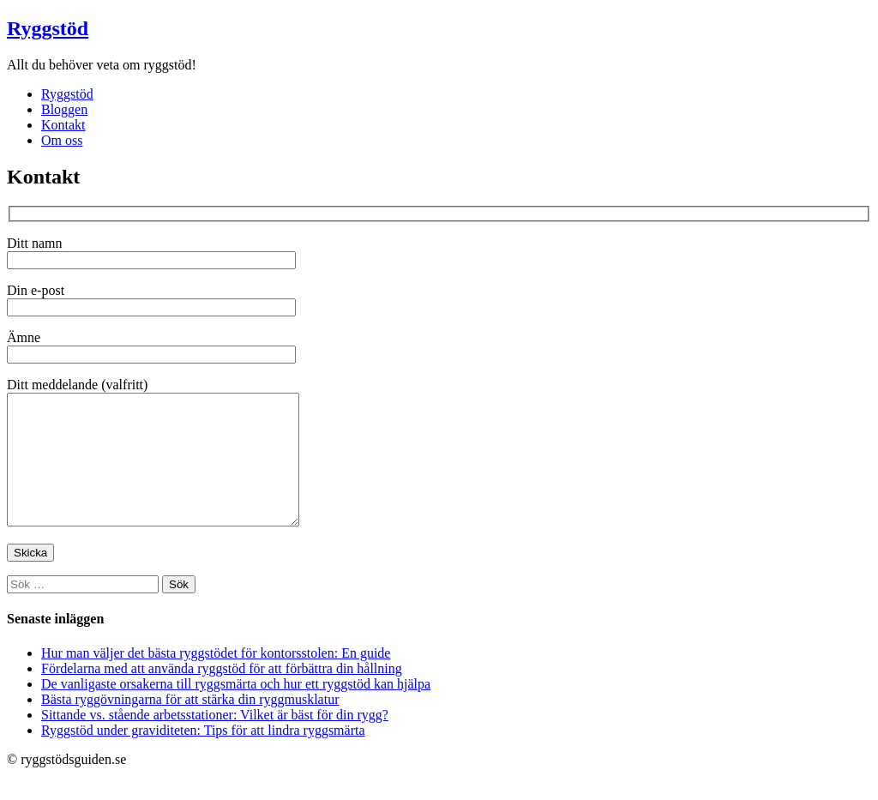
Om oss (61, 140)
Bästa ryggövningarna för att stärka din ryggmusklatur (190, 725)
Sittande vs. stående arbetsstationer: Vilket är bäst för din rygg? (214, 740)
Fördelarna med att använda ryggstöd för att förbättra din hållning (221, 694)
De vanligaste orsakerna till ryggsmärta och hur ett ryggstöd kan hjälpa (235, 709)
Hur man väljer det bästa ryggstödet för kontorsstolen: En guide (215, 678)
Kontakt (63, 124)
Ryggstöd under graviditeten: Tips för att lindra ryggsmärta (203, 756)
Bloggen (64, 109)
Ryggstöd (47, 28)
